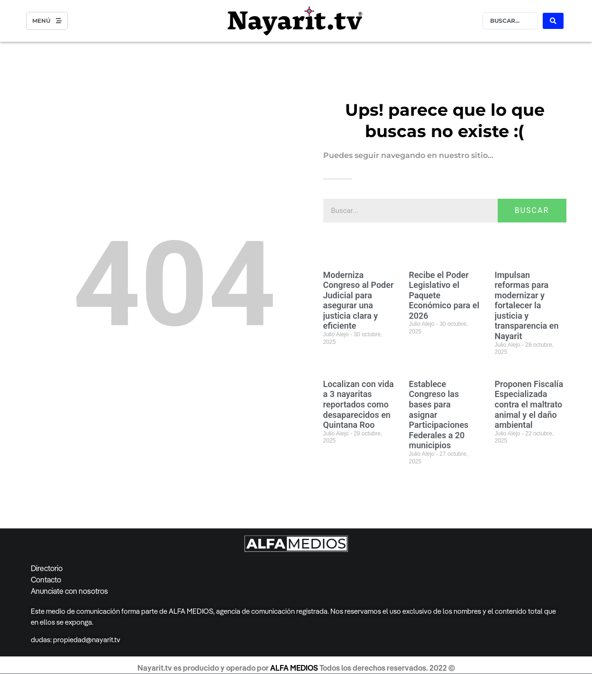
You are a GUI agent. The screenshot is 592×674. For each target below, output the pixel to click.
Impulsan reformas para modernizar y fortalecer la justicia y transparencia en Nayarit (527, 306)
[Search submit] (553, 21)
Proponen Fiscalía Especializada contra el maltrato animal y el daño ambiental (529, 404)
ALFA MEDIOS (294, 668)
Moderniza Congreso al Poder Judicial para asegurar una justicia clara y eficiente (358, 300)
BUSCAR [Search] (532, 210)
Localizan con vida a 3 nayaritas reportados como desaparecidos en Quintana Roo (358, 404)
